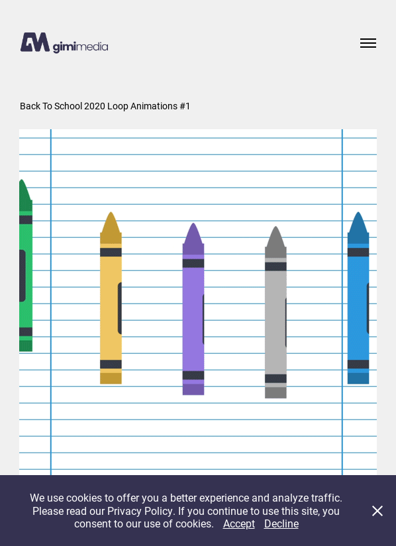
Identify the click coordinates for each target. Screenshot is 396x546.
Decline (281, 523)
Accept (239, 523)
